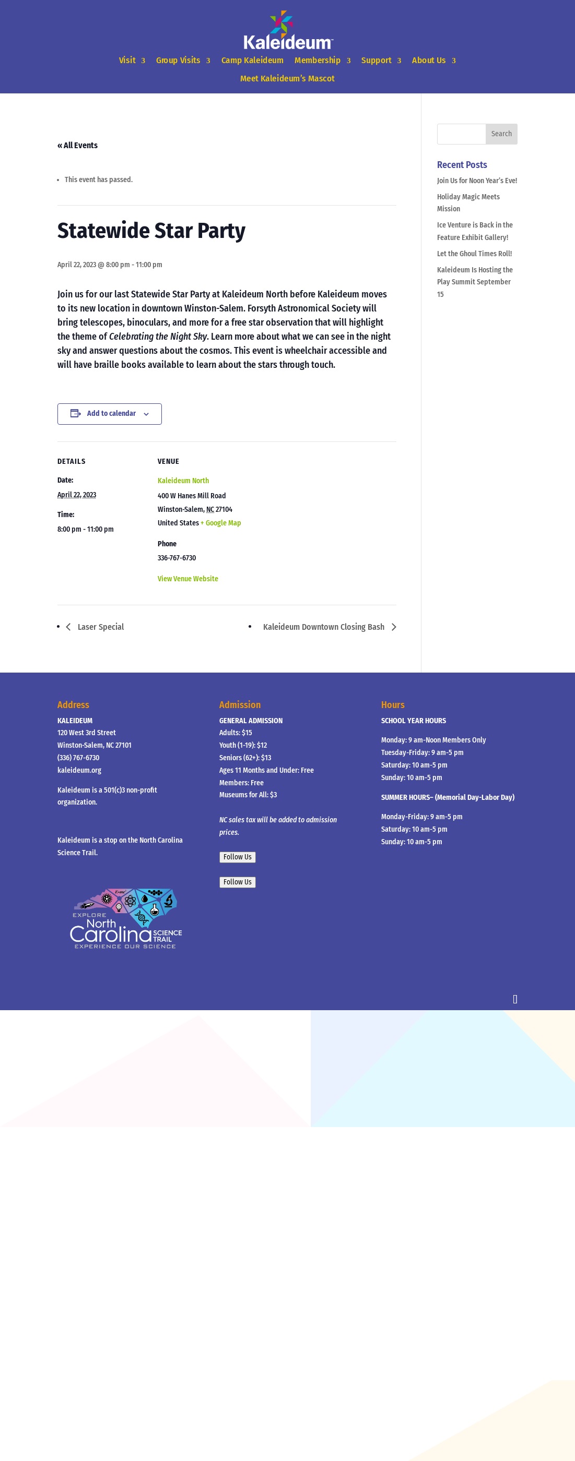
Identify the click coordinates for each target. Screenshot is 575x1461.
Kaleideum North (183, 480)
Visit (127, 61)
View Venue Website (188, 578)
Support (377, 61)
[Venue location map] (313, 514)
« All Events (77, 145)
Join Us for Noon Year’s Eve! (477, 180)
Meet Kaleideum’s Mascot (287, 78)
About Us (429, 61)
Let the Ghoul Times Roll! (474, 253)
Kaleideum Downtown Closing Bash (324, 627)
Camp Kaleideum (252, 61)
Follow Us (238, 857)
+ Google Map (221, 523)
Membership (318, 61)
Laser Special (100, 627)
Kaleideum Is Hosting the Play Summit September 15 (475, 283)
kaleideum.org (79, 770)
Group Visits (178, 61)
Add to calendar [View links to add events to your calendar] (111, 413)
